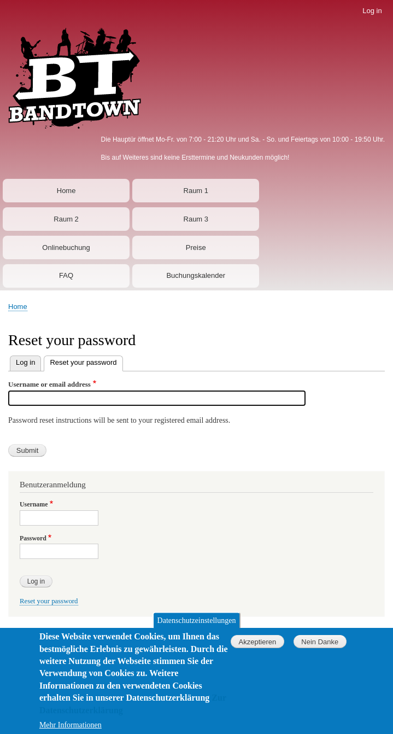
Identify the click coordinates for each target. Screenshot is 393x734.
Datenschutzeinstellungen (196, 623)
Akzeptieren (258, 643)
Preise (196, 247)
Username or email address (49, 384)
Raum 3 (196, 219)
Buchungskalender (195, 275)
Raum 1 (196, 191)
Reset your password (83, 362)
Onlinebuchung (66, 247)
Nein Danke (319, 643)
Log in (372, 11)
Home (66, 191)
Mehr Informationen (70, 727)
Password (33, 538)
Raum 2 (66, 219)
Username (34, 504)
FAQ (66, 275)
